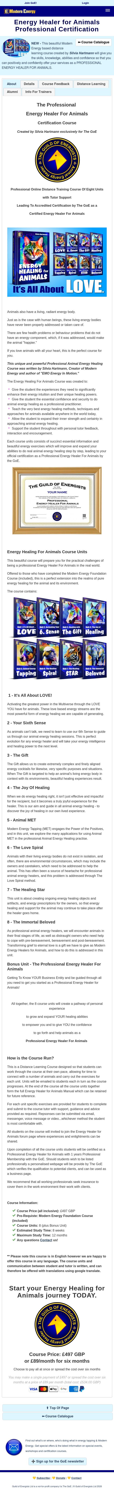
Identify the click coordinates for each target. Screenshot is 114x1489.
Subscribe (43, 1478)
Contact (46, 1240)
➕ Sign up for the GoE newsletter (57, 1461)
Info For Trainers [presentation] (38, 92)
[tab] (11, 84)
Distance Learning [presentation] (91, 84)
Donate (60, 1478)
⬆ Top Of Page (57, 1408)
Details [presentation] (29, 84)
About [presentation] (11, 84)
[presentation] (56, 84)
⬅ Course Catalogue (93, 42)
